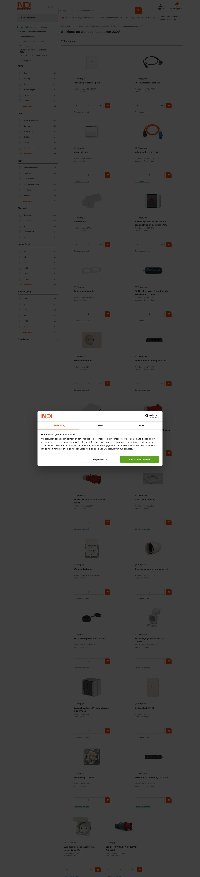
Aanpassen (99, 459)
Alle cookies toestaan (139, 459)
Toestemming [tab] (58, 425)
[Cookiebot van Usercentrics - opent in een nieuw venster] (147, 416)
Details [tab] (100, 425)
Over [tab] (141, 425)
